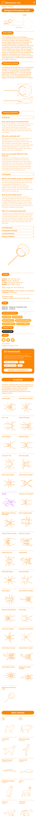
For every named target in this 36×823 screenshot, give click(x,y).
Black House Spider (8, 474)
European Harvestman (26, 629)
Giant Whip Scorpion (8, 667)
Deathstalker (23, 552)
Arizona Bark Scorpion (26, 590)
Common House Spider (26, 494)
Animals (4, 6)
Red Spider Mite (24, 571)
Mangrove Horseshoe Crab (9, 688)
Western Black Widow (9, 609)
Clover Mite (22, 609)
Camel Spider (6, 398)
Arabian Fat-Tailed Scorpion (25, 667)
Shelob (4, 494)
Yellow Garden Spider (26, 474)
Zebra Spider (6, 590)
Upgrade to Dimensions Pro (18, 370)
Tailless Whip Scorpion (9, 533)
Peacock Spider (24, 455)
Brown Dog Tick (7, 552)
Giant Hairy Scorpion (8, 648)
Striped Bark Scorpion (26, 648)
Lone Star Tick (6, 455)
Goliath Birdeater (24, 417)
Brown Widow (6, 436)
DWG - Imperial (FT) (11, 362)
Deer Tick (5, 417)
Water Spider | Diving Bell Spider (8, 513)
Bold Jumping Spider (25, 513)
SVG (21, 362)
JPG (20, 365)
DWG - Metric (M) (10, 365)
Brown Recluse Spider (26, 398)
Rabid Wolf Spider (7, 571)
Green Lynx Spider (8, 629)
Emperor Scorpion (24, 533)
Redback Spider (24, 436)
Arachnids (10, 6)
